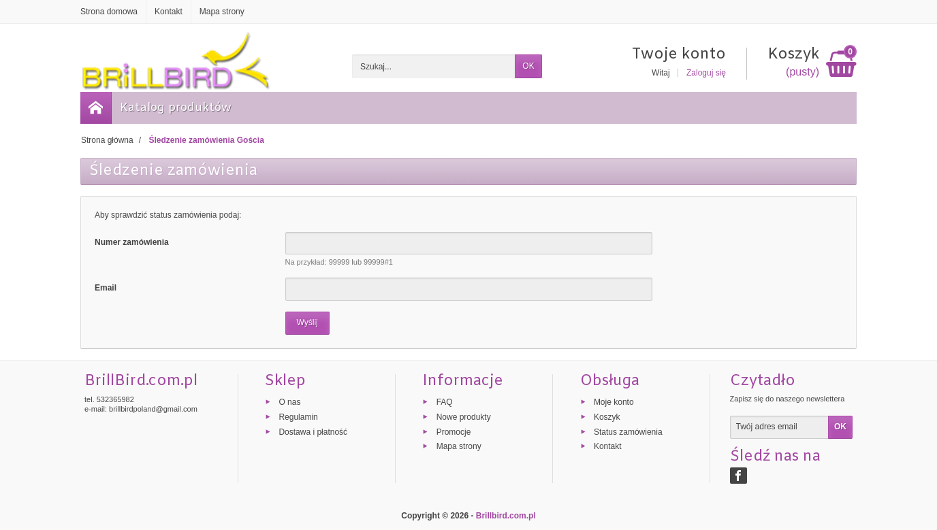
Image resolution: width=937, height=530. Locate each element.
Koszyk (607, 416)
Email (105, 288)
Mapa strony (458, 446)
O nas (289, 402)
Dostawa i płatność (313, 431)
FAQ (444, 402)
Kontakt (608, 446)
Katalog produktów (176, 108)
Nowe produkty (463, 416)
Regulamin (298, 416)
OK (528, 66)
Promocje (453, 431)
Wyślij (307, 322)
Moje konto (614, 402)
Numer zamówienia (132, 242)
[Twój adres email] (779, 427)
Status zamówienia (628, 431)
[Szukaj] (433, 66)
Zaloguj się (706, 73)
